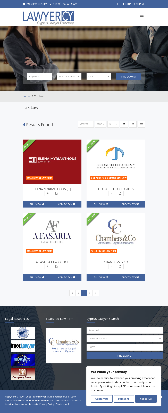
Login (128, 3)
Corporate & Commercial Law (109, 178)
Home (27, 96)
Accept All (146, 399)
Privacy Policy (46, 404)
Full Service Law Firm (39, 178)
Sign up (140, 3)
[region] (123, 386)
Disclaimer (62, 404)
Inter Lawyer (39, 396)
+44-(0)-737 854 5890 (63, 3)
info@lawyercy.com (35, 3)
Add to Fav (66, 204)
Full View (37, 204)
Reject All (124, 399)
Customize (101, 399)
